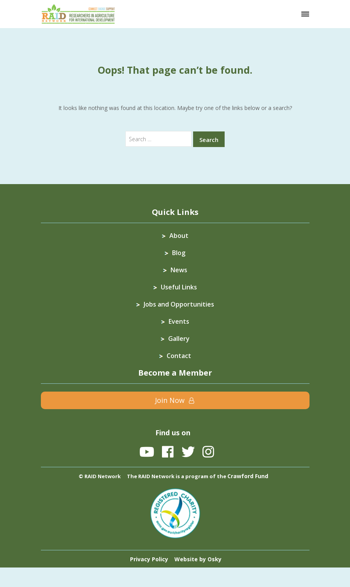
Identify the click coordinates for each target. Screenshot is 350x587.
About (178, 235)
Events (179, 321)
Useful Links (179, 287)
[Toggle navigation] (305, 14)
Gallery (179, 338)
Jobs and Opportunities (179, 304)
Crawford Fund (247, 476)
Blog (178, 252)
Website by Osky (198, 559)
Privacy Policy (149, 559)
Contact (179, 355)
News (179, 270)
